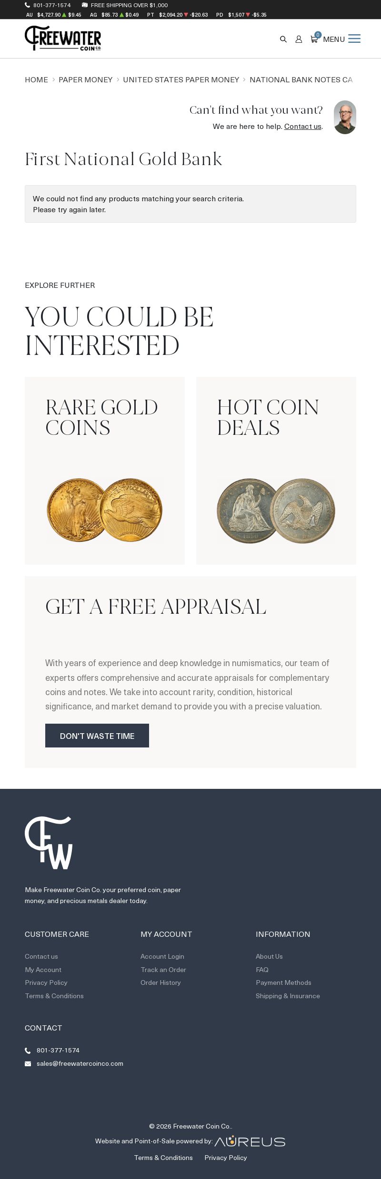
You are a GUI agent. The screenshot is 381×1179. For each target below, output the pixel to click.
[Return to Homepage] (63, 38)
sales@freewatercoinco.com (80, 1063)
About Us (269, 956)
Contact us (302, 126)
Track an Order (163, 969)
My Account (43, 969)
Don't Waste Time (97, 735)
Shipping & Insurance (288, 995)
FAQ (262, 969)
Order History (160, 982)
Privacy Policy (46, 982)
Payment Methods (283, 982)
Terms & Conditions (54, 995)
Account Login (162, 956)
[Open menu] (342, 38)
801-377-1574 (51, 5)
